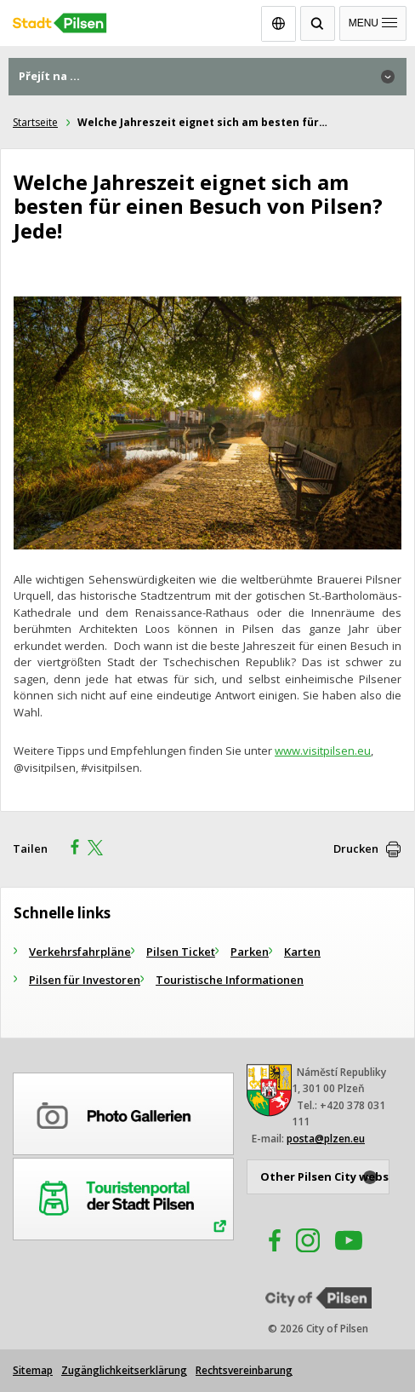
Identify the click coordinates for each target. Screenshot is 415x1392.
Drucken (355, 848)
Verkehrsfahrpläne (80, 951)
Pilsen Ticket (180, 951)
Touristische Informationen (230, 979)
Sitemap (33, 1370)
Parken (249, 951)
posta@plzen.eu (326, 1138)
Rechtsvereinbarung (244, 1370)
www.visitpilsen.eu (323, 750)
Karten (302, 951)
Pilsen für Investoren (84, 979)
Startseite (35, 122)
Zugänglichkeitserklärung (124, 1370)
